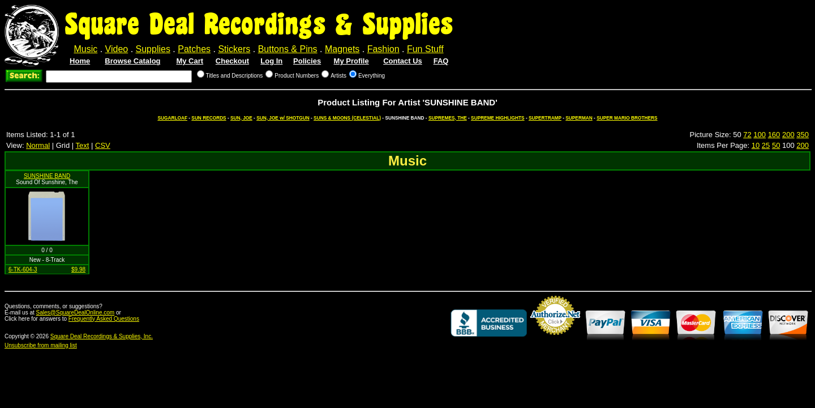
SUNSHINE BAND (47, 176)
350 (802, 134)
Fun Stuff (425, 49)
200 (788, 134)
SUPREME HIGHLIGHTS (498, 118)
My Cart (189, 61)
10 (756, 145)
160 (774, 134)
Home (80, 61)
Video (116, 49)
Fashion (383, 49)
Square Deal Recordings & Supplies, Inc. (101, 336)
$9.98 (78, 269)
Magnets (342, 49)
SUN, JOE (241, 118)
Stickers (234, 49)
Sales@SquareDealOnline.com (75, 312)
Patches (194, 49)
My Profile (351, 61)
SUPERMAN (578, 118)
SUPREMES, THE (447, 118)
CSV (102, 145)
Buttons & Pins (288, 49)
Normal (38, 145)
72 (747, 134)
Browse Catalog (132, 61)
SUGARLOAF (172, 118)
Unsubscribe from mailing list (41, 345)
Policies (307, 61)
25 (766, 145)
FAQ (441, 61)
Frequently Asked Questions (103, 319)
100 (759, 134)
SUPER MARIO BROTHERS (627, 118)
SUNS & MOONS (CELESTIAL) (347, 118)
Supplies (153, 49)
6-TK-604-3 (22, 269)
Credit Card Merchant (555, 339)
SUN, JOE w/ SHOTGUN (283, 118)
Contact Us (402, 61)
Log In (271, 61)
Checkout (232, 61)
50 (776, 145)
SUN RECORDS (208, 118)
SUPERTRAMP (545, 118)
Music (85, 49)
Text (82, 145)
